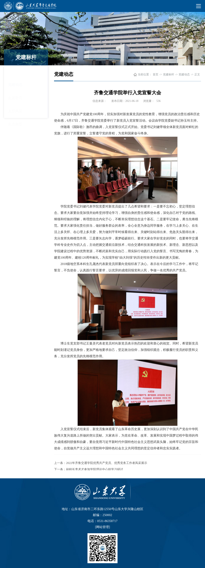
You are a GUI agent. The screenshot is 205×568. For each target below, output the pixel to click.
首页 (155, 74)
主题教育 (15, 85)
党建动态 (15, 72)
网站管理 (102, 527)
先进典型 (15, 112)
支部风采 (15, 98)
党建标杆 (168, 74)
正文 (197, 74)
